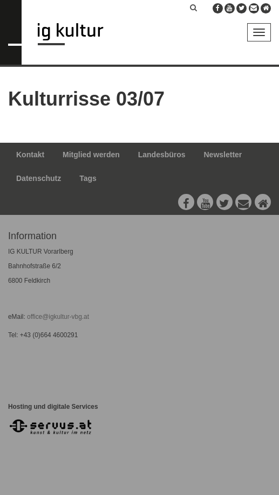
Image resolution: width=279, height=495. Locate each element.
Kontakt (30, 154)
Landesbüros (162, 154)
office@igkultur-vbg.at (57, 316)
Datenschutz (38, 178)
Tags (88, 178)
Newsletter (223, 154)
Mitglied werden (91, 154)
